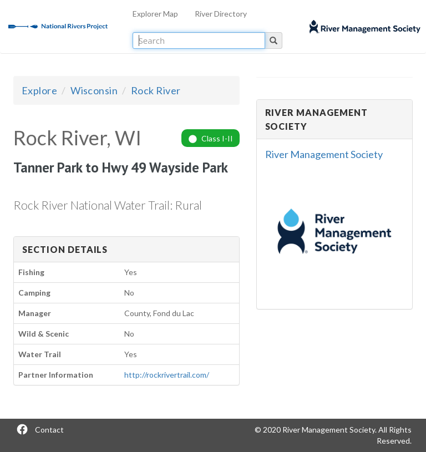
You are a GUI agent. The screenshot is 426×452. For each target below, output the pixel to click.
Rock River (156, 90)
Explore (39, 90)
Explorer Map (155, 13)
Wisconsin (94, 90)
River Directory (221, 13)
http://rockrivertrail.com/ (166, 374)
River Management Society (324, 154)
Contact (49, 429)
